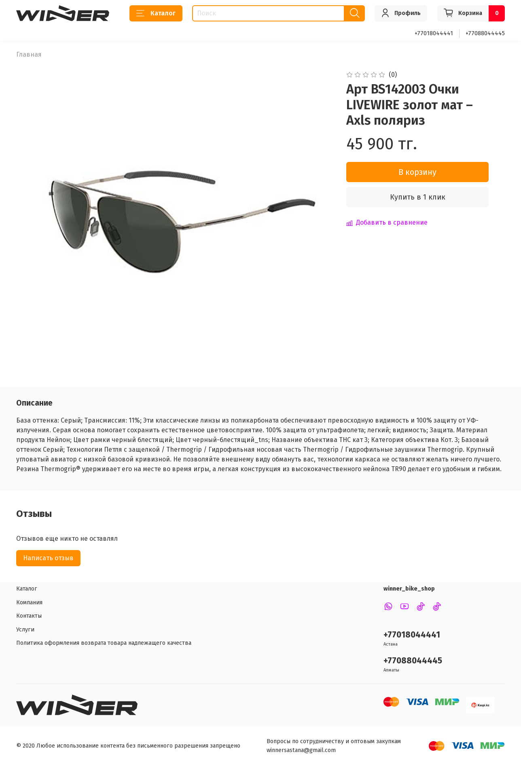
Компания (29, 602)
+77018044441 (434, 33)
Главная (29, 54)
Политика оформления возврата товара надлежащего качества (103, 643)
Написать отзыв (48, 558)
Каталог (156, 13)
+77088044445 (485, 33)
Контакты (29, 615)
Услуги (25, 629)
